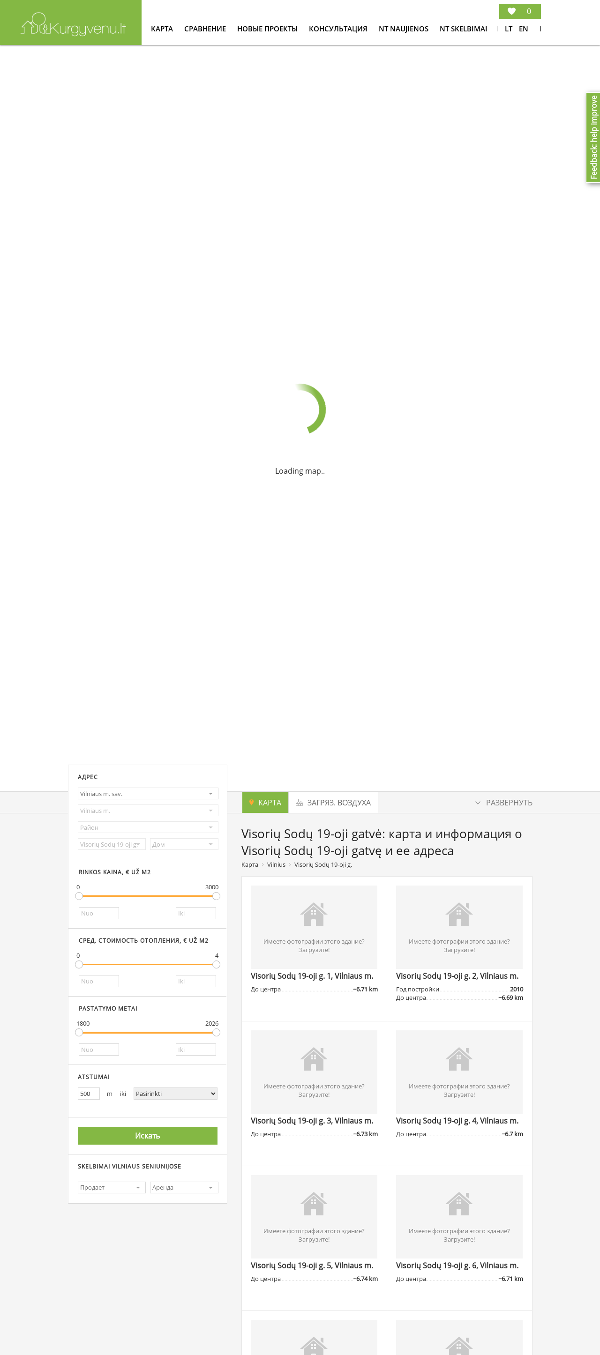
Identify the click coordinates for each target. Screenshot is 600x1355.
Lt (508, 28)
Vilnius (276, 864)
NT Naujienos (404, 28)
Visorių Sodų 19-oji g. (323, 864)
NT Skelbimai (464, 28)
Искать (147, 1136)
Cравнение (206, 28)
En (523, 28)
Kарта (163, 28)
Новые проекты (268, 28)
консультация (339, 28)
